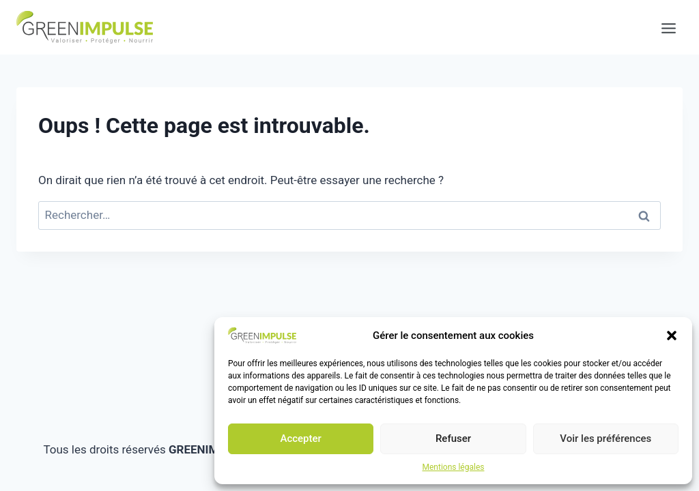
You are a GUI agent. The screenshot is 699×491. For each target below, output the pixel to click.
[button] (672, 335)
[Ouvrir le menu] (662, 27)
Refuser (453, 438)
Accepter (300, 438)
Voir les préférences (605, 438)
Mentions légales (454, 467)
